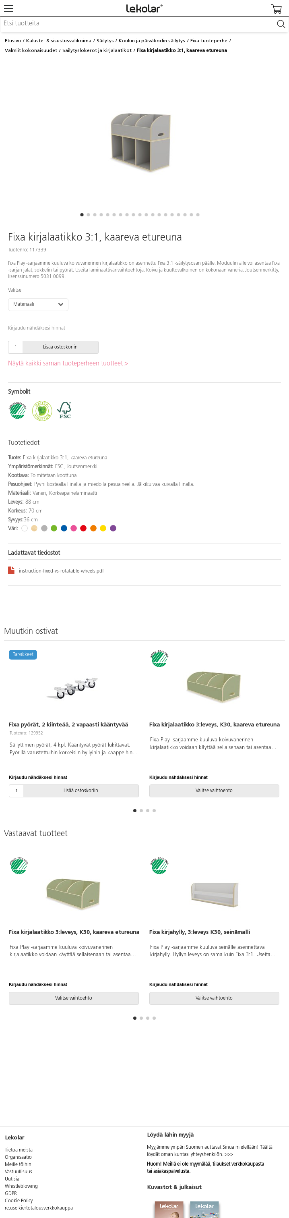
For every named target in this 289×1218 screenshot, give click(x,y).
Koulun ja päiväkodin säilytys (152, 41)
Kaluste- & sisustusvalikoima (58, 41)
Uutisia (12, 1179)
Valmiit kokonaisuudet (31, 50)
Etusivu (13, 41)
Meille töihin (18, 1164)
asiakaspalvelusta (171, 1171)
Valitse (14, 290)
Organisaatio (18, 1157)
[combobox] (144, 24)
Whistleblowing (21, 1186)
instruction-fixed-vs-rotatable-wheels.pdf (56, 570)
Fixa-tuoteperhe (208, 41)
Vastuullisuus (18, 1172)
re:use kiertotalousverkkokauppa (39, 1208)
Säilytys (105, 41)
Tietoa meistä (19, 1150)
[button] (81, 214)
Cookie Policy (19, 1201)
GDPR (11, 1193)
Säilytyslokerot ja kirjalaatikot (97, 50)
